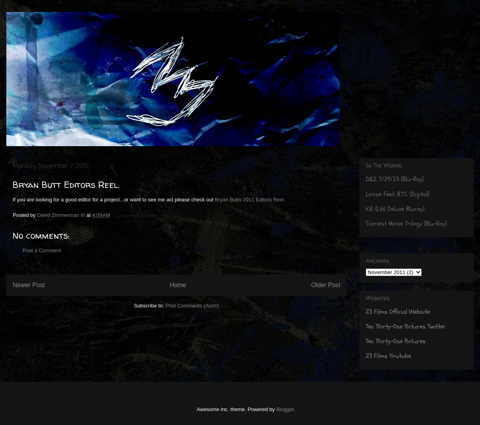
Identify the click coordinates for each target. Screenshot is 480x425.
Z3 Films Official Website (398, 311)
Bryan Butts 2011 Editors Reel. (250, 200)
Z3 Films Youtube (388, 356)
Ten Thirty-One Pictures (396, 341)
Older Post (325, 285)
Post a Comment (42, 250)
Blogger (285, 409)
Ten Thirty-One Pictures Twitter (406, 326)
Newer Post (29, 285)
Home (178, 285)
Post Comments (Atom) (192, 306)
